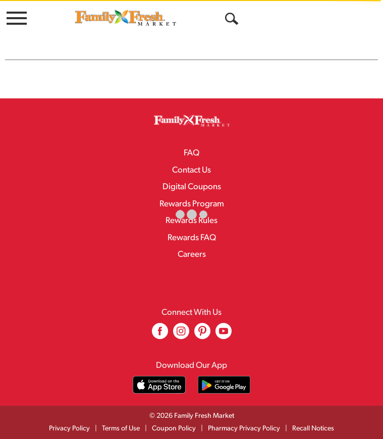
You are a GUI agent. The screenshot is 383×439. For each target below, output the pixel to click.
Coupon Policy (174, 428)
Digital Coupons (191, 187)
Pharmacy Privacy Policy (244, 428)
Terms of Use (121, 428)
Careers (192, 254)
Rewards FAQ (192, 238)
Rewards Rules (191, 220)
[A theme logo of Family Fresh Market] (125, 17)
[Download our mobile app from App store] (159, 384)
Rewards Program (191, 204)
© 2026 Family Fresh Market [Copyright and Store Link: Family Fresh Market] (191, 416)
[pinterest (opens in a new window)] (202, 335)
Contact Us (191, 170)
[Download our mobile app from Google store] (224, 384)
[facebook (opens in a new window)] (160, 335)
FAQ (191, 153)
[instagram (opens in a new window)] (181, 335)
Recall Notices (313, 428)
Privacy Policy (69, 428)
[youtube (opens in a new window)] (223, 335)
